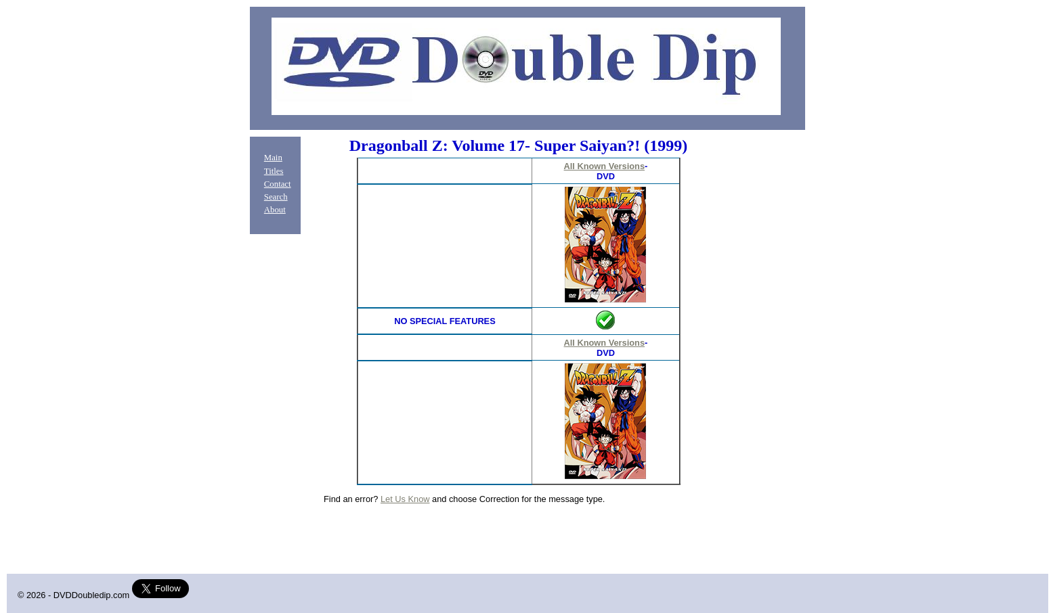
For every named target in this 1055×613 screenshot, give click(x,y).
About (275, 209)
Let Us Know (405, 499)
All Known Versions (604, 166)
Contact (277, 184)
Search (276, 197)
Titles (274, 171)
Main (273, 157)
